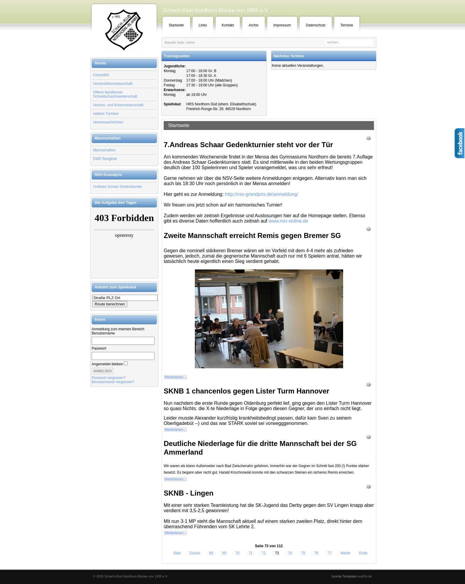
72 (263, 553)
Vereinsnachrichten (108, 122)
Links (203, 25)
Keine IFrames (124, 242)
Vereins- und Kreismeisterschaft (118, 105)
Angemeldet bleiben (107, 364)
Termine (346, 25)
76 (316, 553)
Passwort (99, 348)
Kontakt (228, 25)
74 (290, 553)
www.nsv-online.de (288, 220)
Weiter (345, 553)
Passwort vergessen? (109, 378)
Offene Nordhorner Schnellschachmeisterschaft (115, 94)
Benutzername (103, 333)
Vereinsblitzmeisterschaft (113, 84)
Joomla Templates (344, 576)
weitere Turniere (106, 114)
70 (237, 553)
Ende (363, 553)
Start (177, 553)
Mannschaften (104, 150)
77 (329, 553)
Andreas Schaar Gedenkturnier (117, 187)
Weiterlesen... (175, 377)
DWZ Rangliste (105, 159)
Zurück (194, 553)
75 (303, 553)
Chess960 (101, 75)
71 (250, 553)
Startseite (176, 25)
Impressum (282, 25)
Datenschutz (316, 25)
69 (224, 553)
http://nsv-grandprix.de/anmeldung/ (261, 194)
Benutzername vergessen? (113, 382)
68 (211, 553)
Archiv (253, 25)
